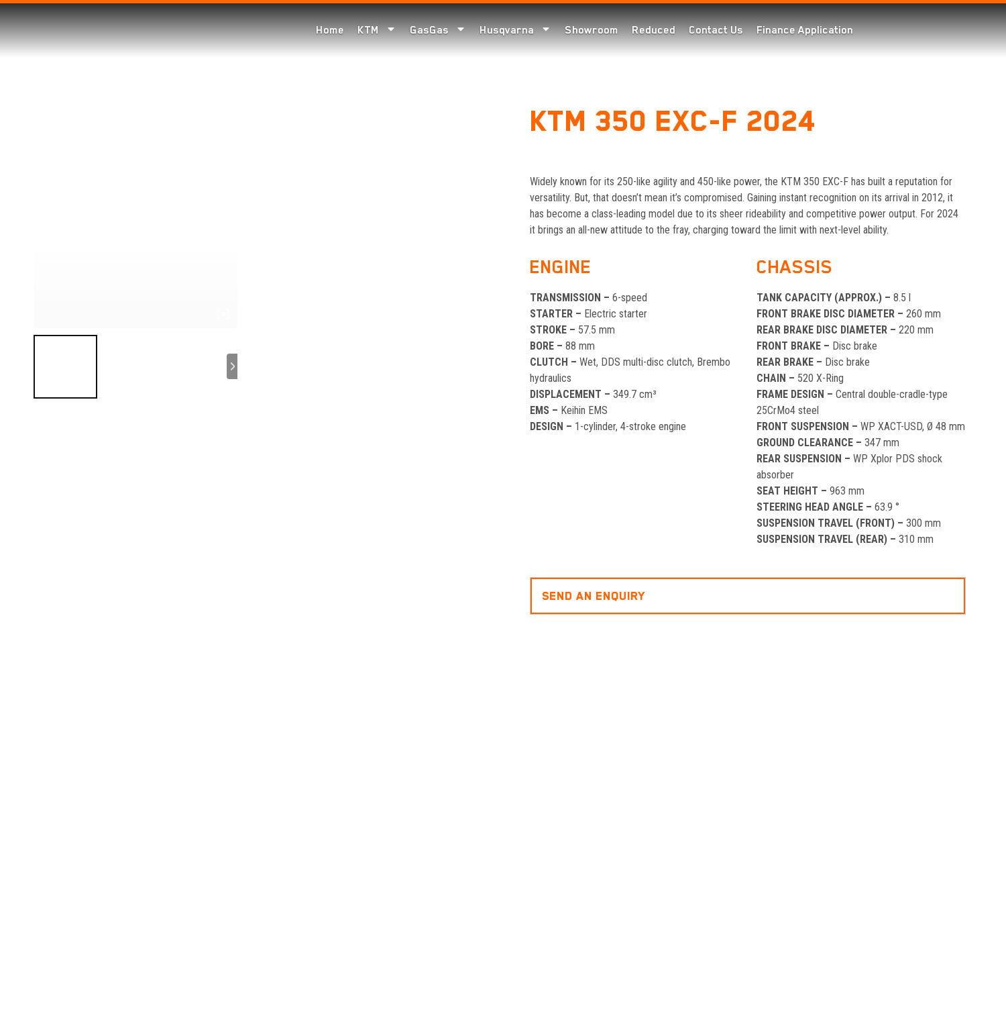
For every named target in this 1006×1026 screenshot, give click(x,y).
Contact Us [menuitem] (716, 30)
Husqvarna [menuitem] (515, 29)
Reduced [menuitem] (653, 30)
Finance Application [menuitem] (805, 30)
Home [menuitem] (330, 30)
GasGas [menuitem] (438, 29)
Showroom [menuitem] (591, 30)
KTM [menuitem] (376, 29)
